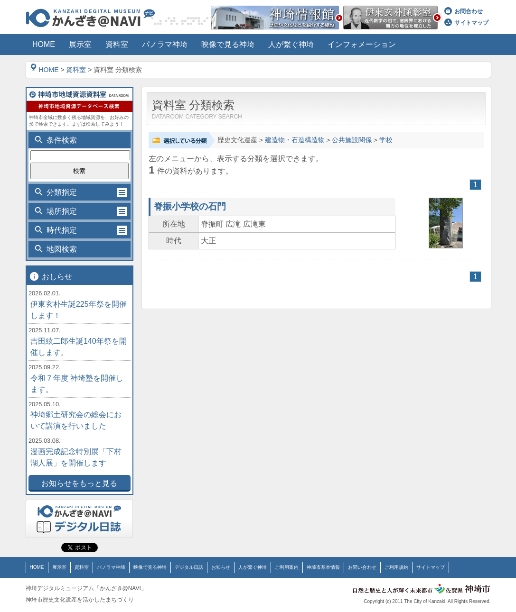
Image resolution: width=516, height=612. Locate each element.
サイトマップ (466, 22)
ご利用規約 (396, 567)
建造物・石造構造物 (295, 140)
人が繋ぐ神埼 (252, 567)
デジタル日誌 (189, 567)
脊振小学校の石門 (190, 206)
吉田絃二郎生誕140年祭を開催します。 (78, 346)
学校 (386, 140)
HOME (44, 69)
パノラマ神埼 (111, 567)
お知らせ (220, 567)
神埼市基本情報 (323, 567)
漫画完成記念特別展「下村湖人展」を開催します (76, 457)
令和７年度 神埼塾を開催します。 (76, 383)
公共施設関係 (352, 140)
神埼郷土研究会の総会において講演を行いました (76, 420)
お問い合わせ (362, 567)
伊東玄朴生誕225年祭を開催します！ (78, 310)
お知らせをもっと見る (79, 483)
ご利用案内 (287, 567)
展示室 (59, 567)
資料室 (76, 69)
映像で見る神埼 (150, 567)
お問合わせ (463, 11)
